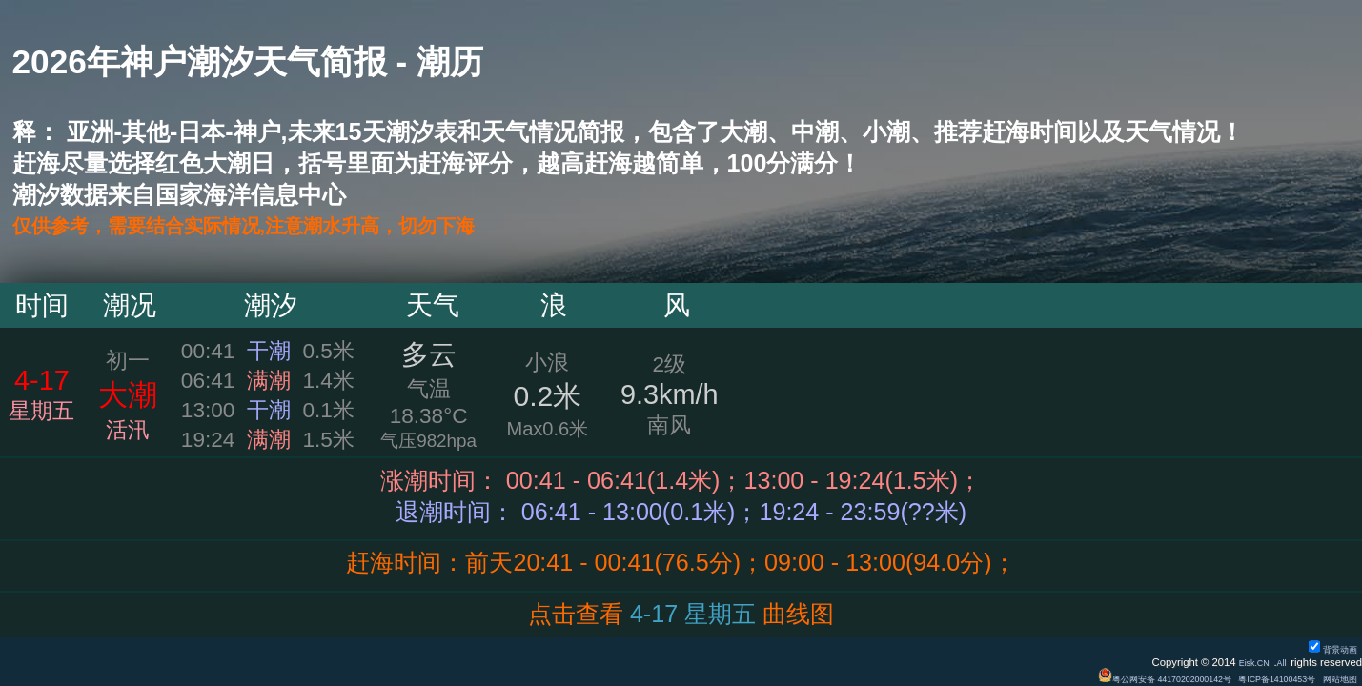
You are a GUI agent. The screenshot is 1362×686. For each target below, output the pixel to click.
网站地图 (1335, 678)
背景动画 (1327, 649)
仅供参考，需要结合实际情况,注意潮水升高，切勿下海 (301, 225)
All (1278, 662)
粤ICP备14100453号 (1256, 678)
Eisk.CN (1244, 662)
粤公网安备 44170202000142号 (1118, 678)
